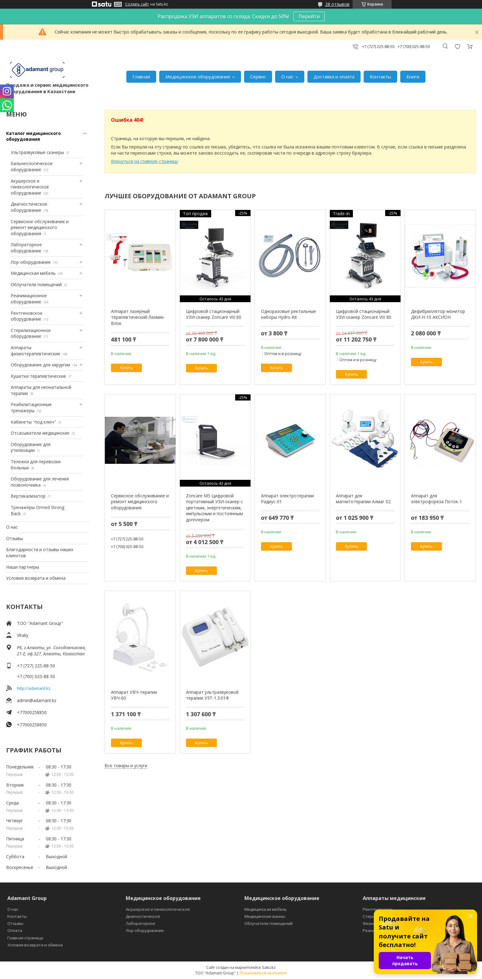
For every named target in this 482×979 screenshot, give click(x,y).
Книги (412, 76)
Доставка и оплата (334, 76)
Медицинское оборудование (197, 76)
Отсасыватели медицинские (40, 433)
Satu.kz (269, 967)
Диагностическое (143, 916)
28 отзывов (337, 4)
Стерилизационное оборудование (31, 333)
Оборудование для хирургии (40, 365)
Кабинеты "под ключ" (33, 422)
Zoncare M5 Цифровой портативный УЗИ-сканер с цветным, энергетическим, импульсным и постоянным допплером (214, 508)
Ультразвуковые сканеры (37, 152)
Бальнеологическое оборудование (32, 166)
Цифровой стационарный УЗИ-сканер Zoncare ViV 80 (363, 314)
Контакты (380, 76)
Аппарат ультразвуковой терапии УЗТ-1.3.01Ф (212, 695)
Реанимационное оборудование (29, 299)
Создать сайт (137, 4)
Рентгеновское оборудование (26, 316)
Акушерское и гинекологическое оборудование (30, 187)
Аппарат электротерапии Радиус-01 (287, 499)
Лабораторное (140, 923)
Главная (141, 76)
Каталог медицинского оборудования (33, 136)
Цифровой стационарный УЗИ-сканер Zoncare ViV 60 (213, 314)
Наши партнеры (22, 567)
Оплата (14, 930)
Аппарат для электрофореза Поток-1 (436, 499)
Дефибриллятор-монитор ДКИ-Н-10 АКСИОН (438, 314)
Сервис (258, 76)
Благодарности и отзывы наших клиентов (39, 553)
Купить (126, 367)
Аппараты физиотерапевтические (35, 351)
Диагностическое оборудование (29, 207)
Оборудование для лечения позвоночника (40, 482)
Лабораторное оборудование (26, 248)
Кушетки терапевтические (38, 376)
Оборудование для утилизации (30, 447)
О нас (287, 76)
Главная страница (25, 938)
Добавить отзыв (457, 46)
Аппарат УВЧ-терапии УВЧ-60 (134, 695)
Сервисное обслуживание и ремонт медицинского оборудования (40, 227)
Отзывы (14, 538)
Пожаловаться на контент (263, 973)
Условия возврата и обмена (35, 578)
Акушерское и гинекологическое (158, 909)
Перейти (309, 16)
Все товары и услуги (126, 765)
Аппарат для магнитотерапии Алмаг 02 (363, 499)
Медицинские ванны (264, 916)
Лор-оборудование (31, 262)
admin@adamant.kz (36, 700)
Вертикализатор (28, 496)
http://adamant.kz (33, 688)
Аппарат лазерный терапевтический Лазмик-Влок (138, 317)
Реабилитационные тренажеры (31, 407)
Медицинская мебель (33, 273)
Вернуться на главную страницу (144, 161)
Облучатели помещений (36, 284)
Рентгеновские (378, 909)
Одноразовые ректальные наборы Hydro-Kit (288, 314)
